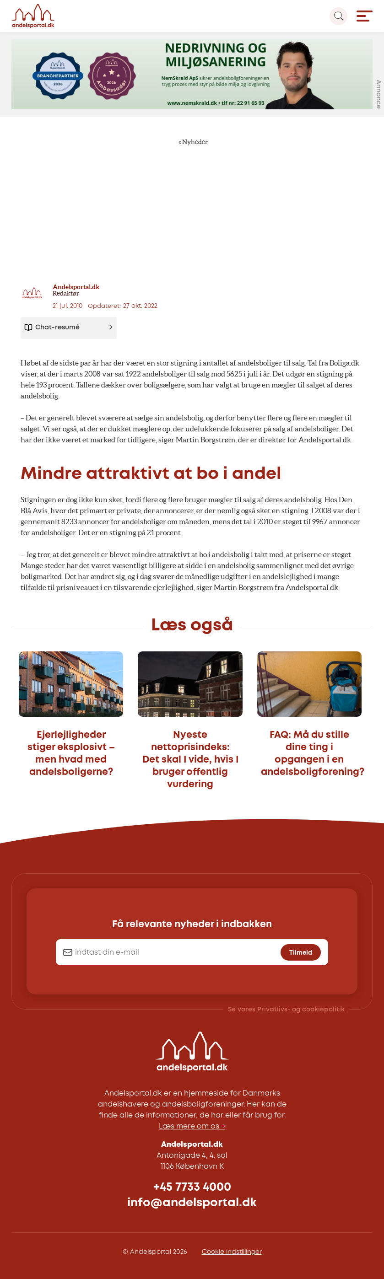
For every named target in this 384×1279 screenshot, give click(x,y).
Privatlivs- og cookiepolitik (301, 1009)
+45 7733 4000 (192, 1187)
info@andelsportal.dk (192, 1203)
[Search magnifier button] (338, 16)
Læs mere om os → (192, 1126)
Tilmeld (300, 953)
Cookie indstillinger (232, 1252)
